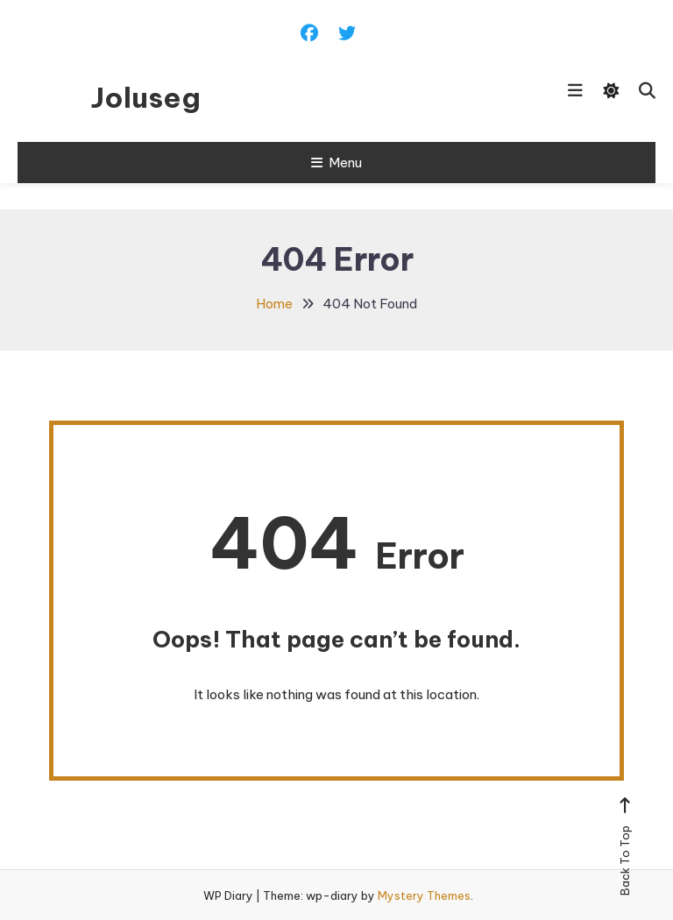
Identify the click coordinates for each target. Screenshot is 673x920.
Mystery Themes (424, 895)
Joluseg (145, 97)
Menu (336, 162)
